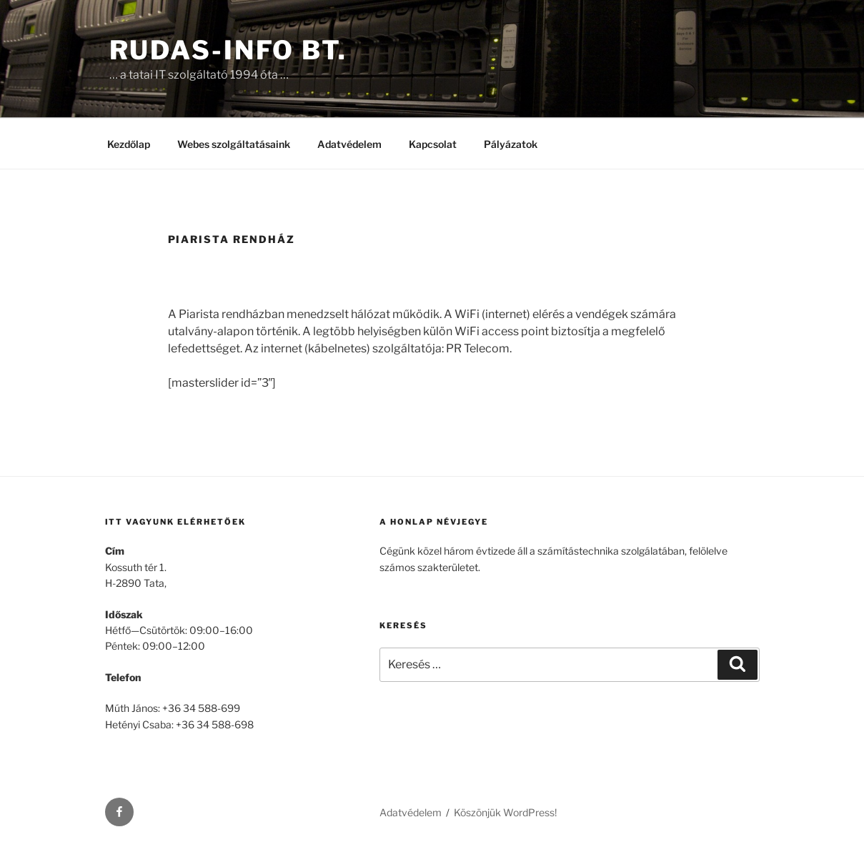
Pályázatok (510, 144)
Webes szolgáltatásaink (233, 144)
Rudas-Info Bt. (228, 50)
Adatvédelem (349, 144)
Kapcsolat (433, 144)
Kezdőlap (128, 144)
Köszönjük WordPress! (505, 812)
